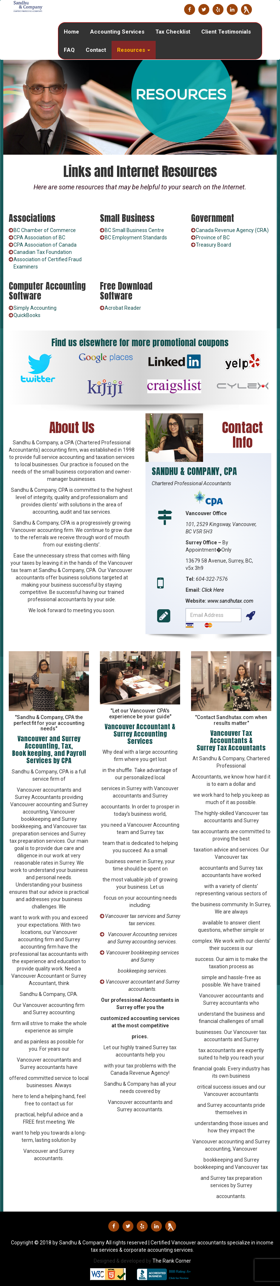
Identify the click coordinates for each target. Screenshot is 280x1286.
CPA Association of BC (39, 237)
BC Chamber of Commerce (44, 230)
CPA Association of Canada (45, 245)
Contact (96, 50)
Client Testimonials (226, 31)
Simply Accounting (35, 308)
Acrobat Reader (123, 308)
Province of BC (213, 237)
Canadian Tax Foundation (42, 252)
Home (71, 31)
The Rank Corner (171, 1261)
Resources (133, 50)
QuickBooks (26, 315)
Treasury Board (213, 245)
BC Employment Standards (136, 237)
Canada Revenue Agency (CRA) (232, 230)
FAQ (69, 50)
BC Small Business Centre (134, 230)
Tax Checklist (172, 31)
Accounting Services (117, 31)
